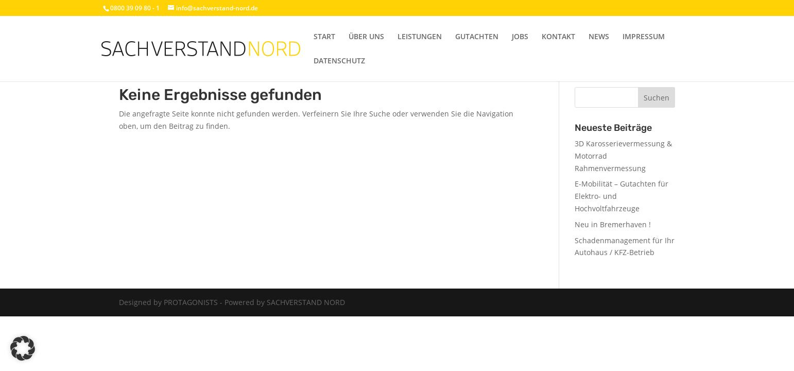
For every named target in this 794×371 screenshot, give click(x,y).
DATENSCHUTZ (339, 61)
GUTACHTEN (476, 37)
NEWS (599, 37)
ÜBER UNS (366, 37)
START (324, 37)
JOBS (520, 37)
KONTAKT (558, 37)
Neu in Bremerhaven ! (613, 224)
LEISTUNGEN (420, 37)
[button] (22, 348)
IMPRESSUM (644, 37)
